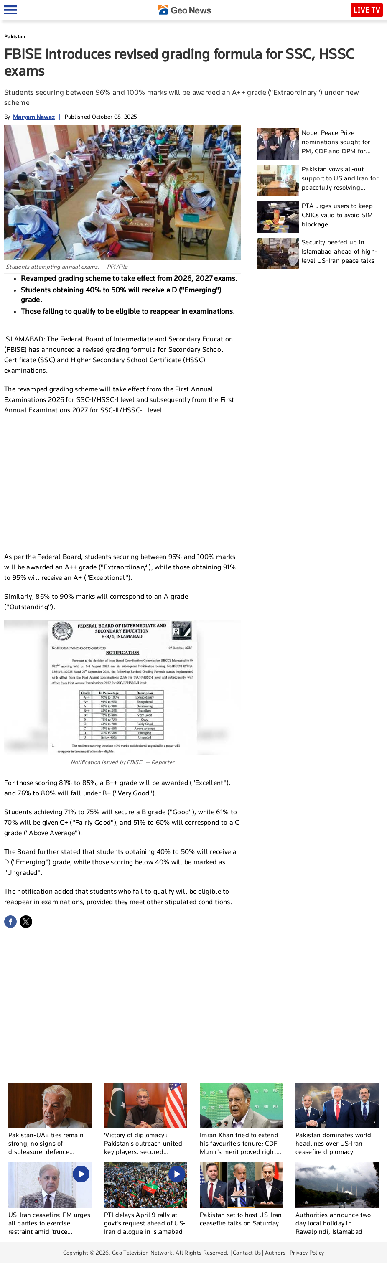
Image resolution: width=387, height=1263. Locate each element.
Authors (275, 1252)
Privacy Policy (307, 1252)
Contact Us (247, 1252)
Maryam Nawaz (34, 117)
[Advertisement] (122, 482)
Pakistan (14, 36)
